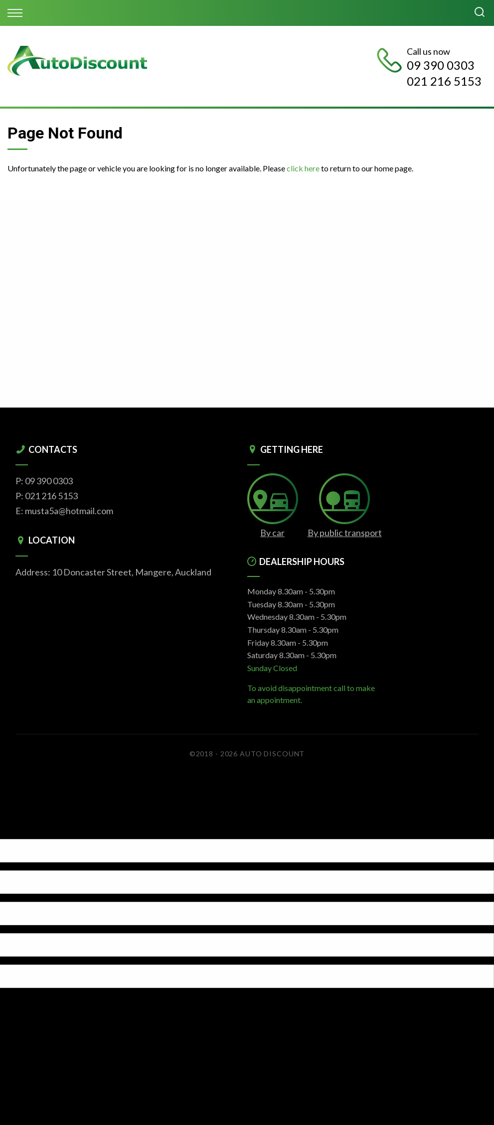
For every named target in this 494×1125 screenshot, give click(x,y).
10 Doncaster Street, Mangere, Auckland (131, 571)
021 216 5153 (444, 81)
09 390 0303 (441, 65)
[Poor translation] (24, 830)
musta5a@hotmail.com (69, 510)
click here (303, 168)
